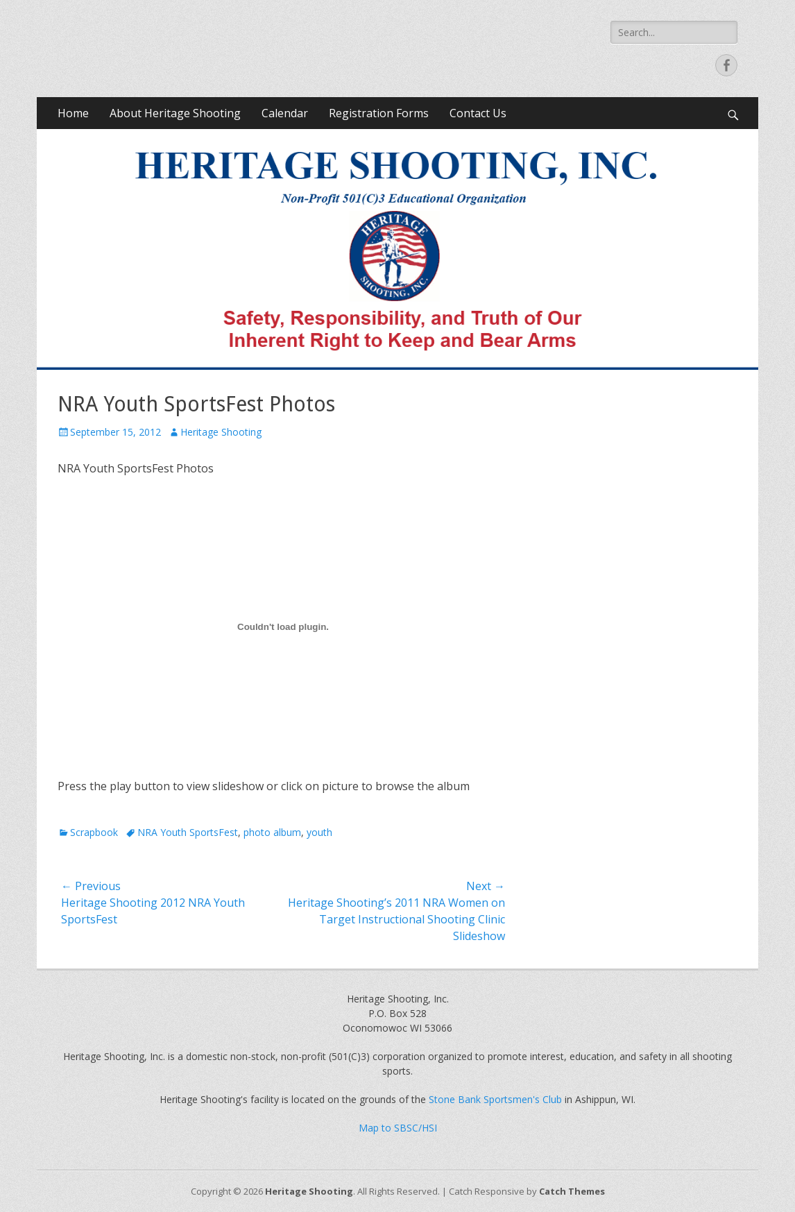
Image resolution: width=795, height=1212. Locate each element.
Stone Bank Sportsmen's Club (495, 1099)
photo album (272, 832)
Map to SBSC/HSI (398, 1127)
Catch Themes (572, 1191)
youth (319, 832)
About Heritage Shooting (175, 113)
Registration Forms (379, 113)
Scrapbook (94, 832)
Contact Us (478, 113)
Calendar (285, 113)
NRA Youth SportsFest (187, 832)
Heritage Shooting (221, 431)
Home (73, 113)
